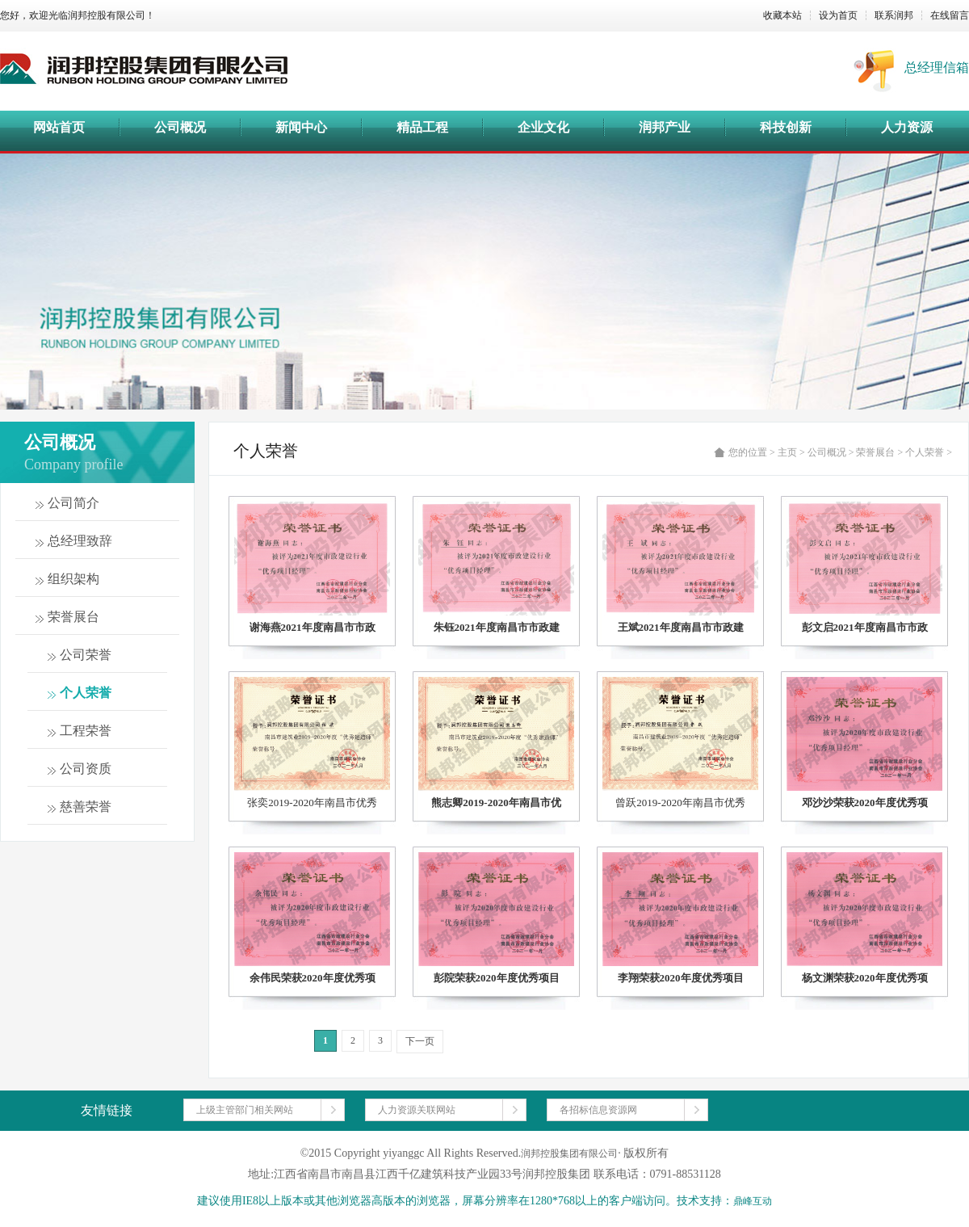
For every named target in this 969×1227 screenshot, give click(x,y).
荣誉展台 (875, 452)
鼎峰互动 (752, 1201)
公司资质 (85, 768)
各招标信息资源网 (598, 1110)
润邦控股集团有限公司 (569, 1153)
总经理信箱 (936, 67)
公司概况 (180, 127)
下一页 (419, 1041)
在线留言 (949, 15)
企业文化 (543, 127)
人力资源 (907, 127)
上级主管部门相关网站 (244, 1110)
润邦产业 (664, 127)
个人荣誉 (85, 693)
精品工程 (422, 127)
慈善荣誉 (85, 806)
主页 (787, 452)
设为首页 (838, 15)
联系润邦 (894, 15)
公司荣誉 (85, 655)
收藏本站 (782, 15)
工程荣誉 (85, 730)
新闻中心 (301, 127)
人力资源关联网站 (416, 1110)
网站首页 (59, 127)
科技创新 (786, 127)
